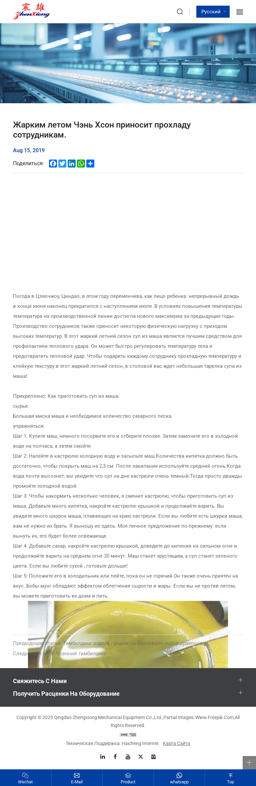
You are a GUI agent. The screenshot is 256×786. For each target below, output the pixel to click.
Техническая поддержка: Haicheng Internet (112, 743)
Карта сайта (176, 743)
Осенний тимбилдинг (60, 659)
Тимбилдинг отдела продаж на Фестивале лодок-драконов (108, 648)
